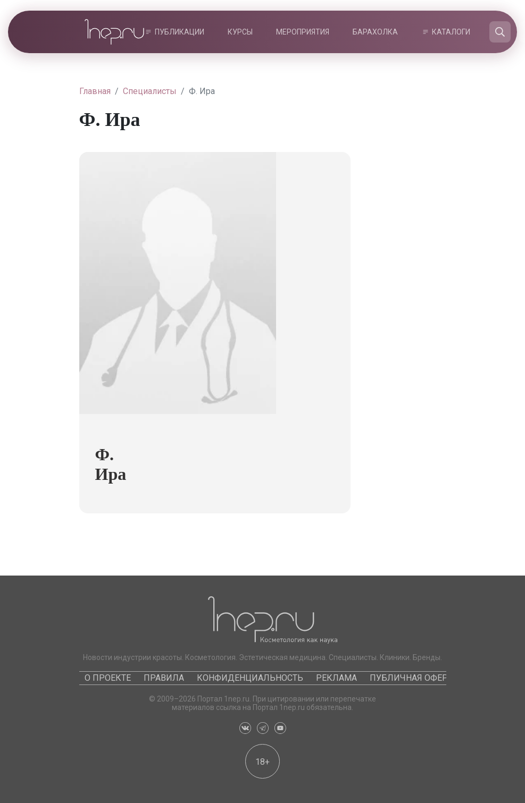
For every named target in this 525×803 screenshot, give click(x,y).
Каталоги (451, 32)
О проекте (108, 678)
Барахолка (375, 32)
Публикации (179, 32)
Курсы (240, 32)
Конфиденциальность (250, 678)
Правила (164, 678)
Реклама (336, 678)
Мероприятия (302, 32)
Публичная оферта (413, 678)
